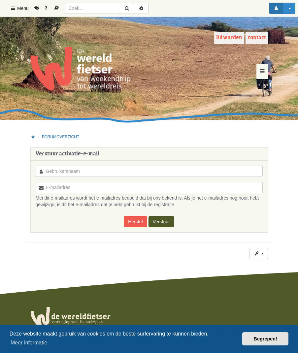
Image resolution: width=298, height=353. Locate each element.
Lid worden (229, 38)
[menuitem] (39, 8)
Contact (257, 38)
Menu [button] (19, 8)
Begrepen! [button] (265, 338)
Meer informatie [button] (29, 342)
